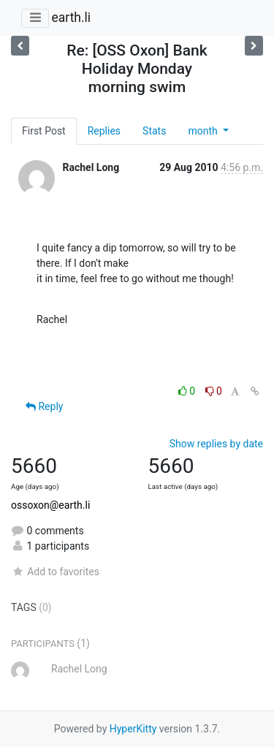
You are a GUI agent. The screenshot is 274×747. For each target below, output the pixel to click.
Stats (154, 131)
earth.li (71, 17)
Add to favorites (55, 571)
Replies (104, 131)
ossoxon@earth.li (50, 505)
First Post (44, 131)
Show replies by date (216, 444)
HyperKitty (133, 729)
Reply (44, 406)
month (204, 131)
